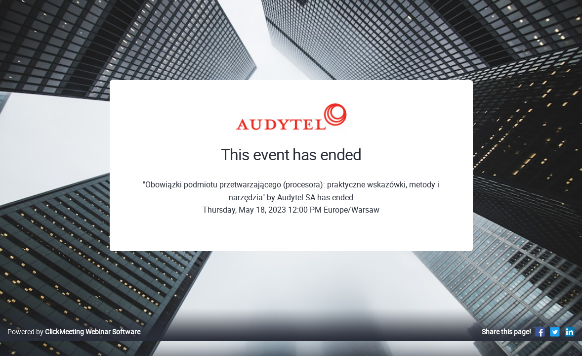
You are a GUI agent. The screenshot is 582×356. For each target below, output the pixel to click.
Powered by (73, 342)
